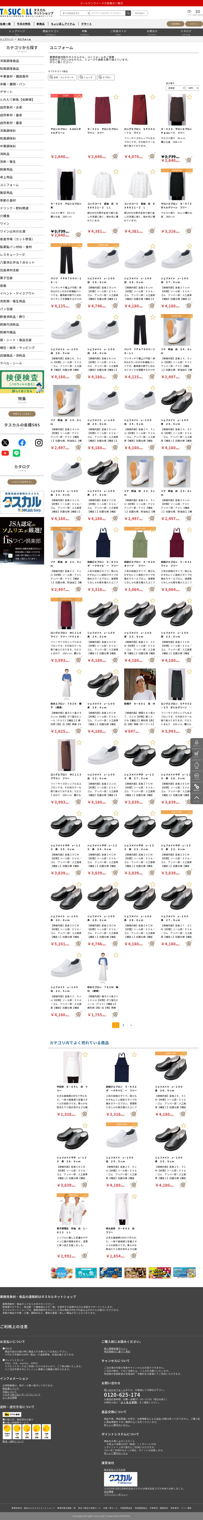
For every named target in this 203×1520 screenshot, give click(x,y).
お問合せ (152, 31)
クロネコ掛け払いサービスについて (22, 1394)
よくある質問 (10, 1397)
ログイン (194, 24)
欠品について (10, 1391)
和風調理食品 (141, 1508)
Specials (22, 402)
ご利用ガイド (118, 31)
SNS (22, 428)
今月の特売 (23, 24)
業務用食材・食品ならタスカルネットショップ (33, 1508)
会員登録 (175, 24)
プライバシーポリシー (116, 1494)
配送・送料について (13, 1441)
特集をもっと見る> (22, 414)
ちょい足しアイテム (63, 24)
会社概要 (109, 1491)
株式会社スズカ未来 (114, 1469)
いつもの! (196, 779)
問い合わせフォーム (114, 1390)
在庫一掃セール (110, 1508)
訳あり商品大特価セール (89, 1508)
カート (197, 757)
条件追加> (139, 13)
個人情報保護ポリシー (116, 1348)
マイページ (196, 746)
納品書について (11, 1388)
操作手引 (197, 790)
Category (22, 51)
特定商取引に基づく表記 (117, 1351)
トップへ (197, 801)
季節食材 (174, 1508)
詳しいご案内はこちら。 (117, 1424)
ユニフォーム (24, 39)
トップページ (17, 31)
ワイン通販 (186, 1508)
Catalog (22, 470)
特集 (84, 31)
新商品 (41, 24)
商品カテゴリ (51, 31)
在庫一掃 (5, 24)
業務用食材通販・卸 (66, 1508)
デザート (86, 24)
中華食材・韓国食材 (159, 1508)
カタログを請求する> (22, 482)
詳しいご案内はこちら (116, 1453)
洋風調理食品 (126, 1508)
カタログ (186, 31)
